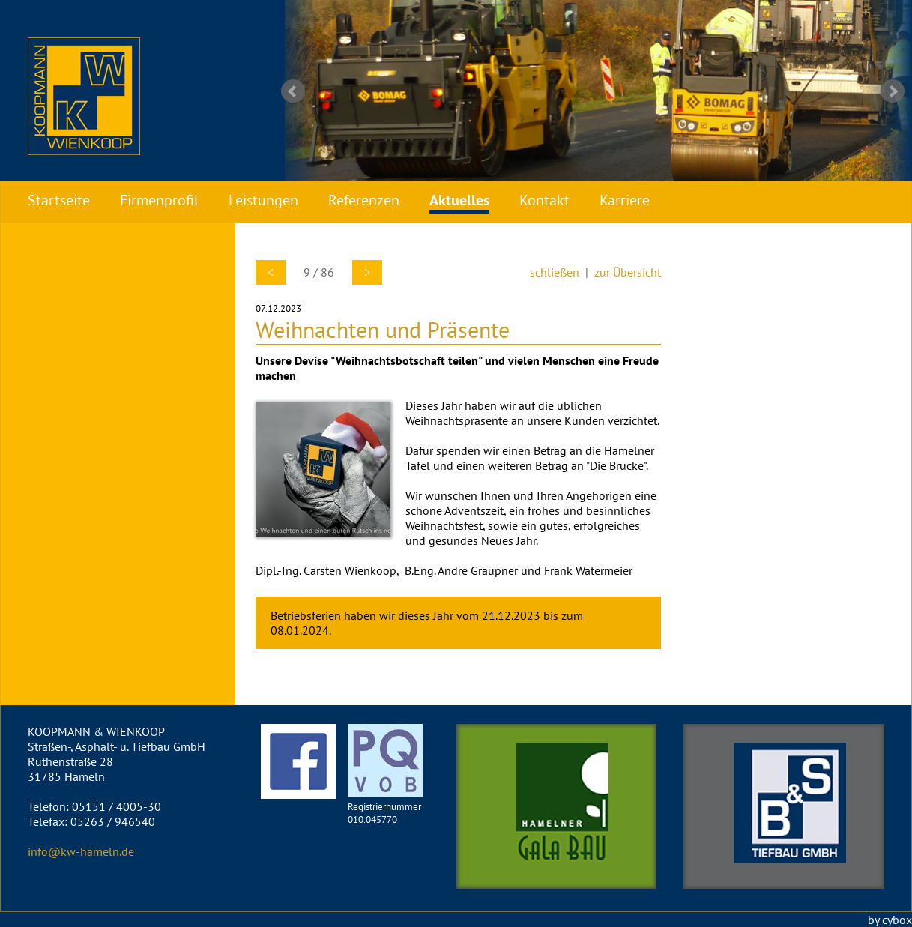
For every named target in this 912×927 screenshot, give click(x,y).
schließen (554, 272)
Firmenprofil (159, 200)
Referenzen (363, 200)
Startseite (59, 200)
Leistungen (263, 200)
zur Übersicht (627, 272)
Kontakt (544, 200)
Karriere (625, 200)
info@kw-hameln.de (81, 851)
